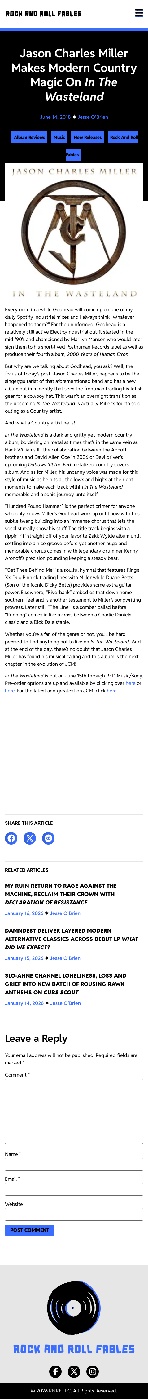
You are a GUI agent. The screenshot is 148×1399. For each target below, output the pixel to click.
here (131, 683)
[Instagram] (92, 1372)
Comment (17, 1075)
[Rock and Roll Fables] (43, 14)
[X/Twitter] (74, 1372)
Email (12, 1179)
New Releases (88, 137)
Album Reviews (29, 137)
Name (13, 1154)
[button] (11, 838)
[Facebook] (55, 1372)
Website (14, 1204)
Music (59, 137)
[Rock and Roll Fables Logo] (74, 1318)
